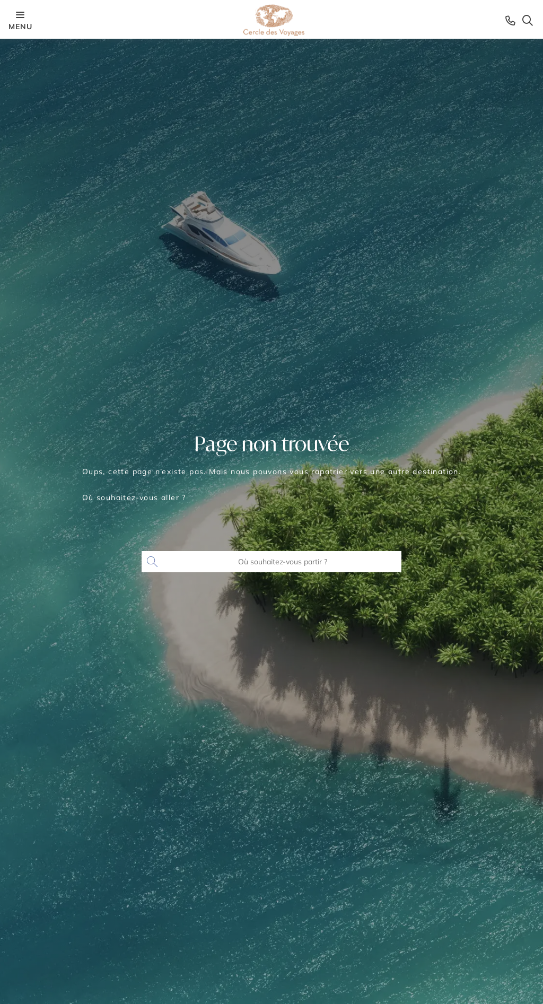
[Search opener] (527, 20)
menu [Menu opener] (20, 19)
